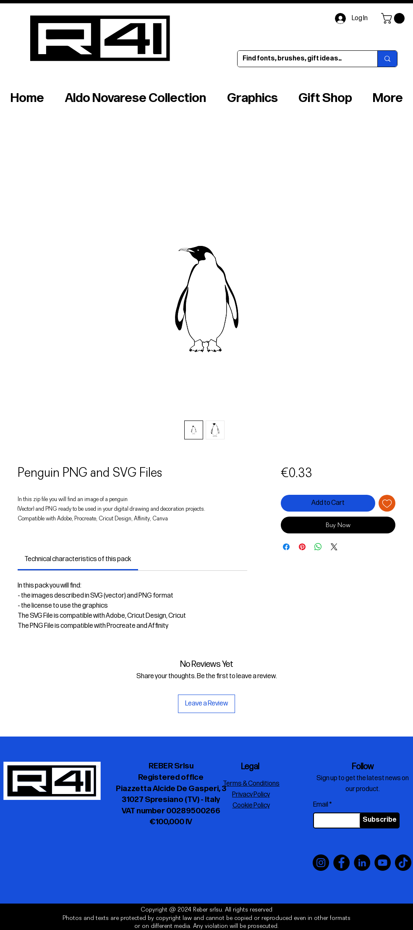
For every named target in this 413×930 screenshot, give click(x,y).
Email (320, 805)
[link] (77, 559)
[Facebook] (341, 862)
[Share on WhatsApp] (318, 547)
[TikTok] (403, 862)
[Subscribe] (380, 820)
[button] (394, 18)
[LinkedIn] (362, 862)
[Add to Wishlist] (387, 503)
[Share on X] (334, 547)
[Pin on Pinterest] (302, 547)
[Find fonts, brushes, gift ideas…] (301, 59)
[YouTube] (382, 862)
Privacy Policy (251, 795)
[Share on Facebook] (286, 547)
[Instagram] (321, 862)
